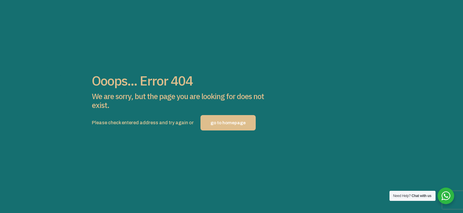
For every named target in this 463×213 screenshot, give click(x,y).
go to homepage (228, 122)
